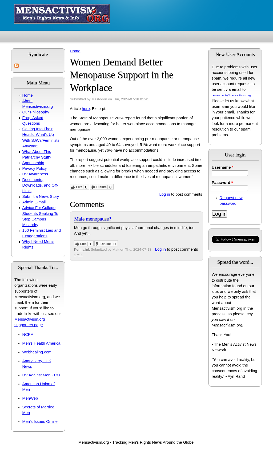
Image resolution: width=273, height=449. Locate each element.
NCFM (28, 334)
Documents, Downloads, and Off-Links (40, 185)
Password (222, 182)
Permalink (82, 249)
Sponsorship (33, 163)
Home (27, 95)
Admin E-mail (34, 202)
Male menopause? (92, 219)
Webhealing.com (37, 352)
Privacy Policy (34, 168)
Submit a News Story (40, 196)
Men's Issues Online (40, 421)
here (86, 109)
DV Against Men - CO (41, 375)
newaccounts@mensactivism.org (231, 95)
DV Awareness (35, 174)
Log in (164, 194)
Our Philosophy (35, 112)
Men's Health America (41, 343)
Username (222, 167)
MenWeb (30, 398)
